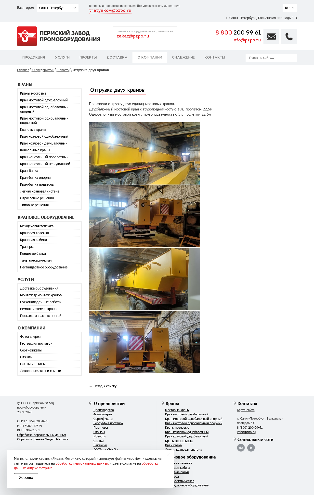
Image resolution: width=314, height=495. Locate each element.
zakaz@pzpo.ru (133, 36)
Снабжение (183, 58)
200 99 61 (238, 33)
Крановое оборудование (191, 457)
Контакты (215, 58)
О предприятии (109, 403)
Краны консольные (179, 441)
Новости (99, 436)
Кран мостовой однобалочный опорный (44, 109)
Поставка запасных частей (40, 316)
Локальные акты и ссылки (40, 371)
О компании (149, 58)
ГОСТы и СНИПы (33, 364)
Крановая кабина (33, 240)
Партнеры (100, 427)
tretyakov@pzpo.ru (110, 10)
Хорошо (27, 477)
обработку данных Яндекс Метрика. (88, 468)
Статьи (98, 441)
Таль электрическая (36, 260)
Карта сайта (246, 410)
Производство (103, 410)
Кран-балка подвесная (37, 184)
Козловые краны (33, 129)
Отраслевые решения (37, 198)
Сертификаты (31, 350)
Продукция (33, 58)
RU (287, 8)
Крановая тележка (34, 233)
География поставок (36, 343)
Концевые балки (33, 253)
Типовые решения (34, 205)
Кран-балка (29, 171)
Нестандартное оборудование (43, 267)
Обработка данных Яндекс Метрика (42, 439)
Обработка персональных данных (41, 435)
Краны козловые (177, 427)
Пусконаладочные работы (40, 302)
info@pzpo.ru (247, 40)
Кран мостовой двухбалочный (44, 100)
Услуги (62, 58)
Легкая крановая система (39, 191)
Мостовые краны (177, 410)
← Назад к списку (103, 386)
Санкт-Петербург (52, 8)
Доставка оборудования (39, 288)
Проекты (88, 58)
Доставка (117, 58)
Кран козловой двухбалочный (43, 143)
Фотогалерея (30, 336)
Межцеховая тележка (36, 226)
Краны (172, 403)
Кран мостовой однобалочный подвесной (44, 120)
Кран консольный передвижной (45, 164)
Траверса (27, 246)
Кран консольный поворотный (44, 157)
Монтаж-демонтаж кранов (41, 295)
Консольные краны (35, 150)
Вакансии (100, 445)
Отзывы (26, 357)
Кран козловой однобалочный (44, 136)
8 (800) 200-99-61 (250, 427)
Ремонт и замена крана (38, 309)
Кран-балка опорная (36, 177)
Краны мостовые (33, 93)
